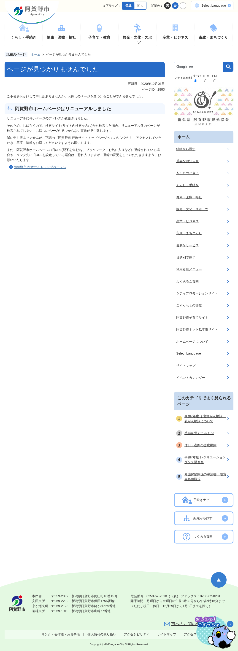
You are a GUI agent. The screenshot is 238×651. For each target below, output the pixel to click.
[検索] (199, 67)
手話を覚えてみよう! (199, 433)
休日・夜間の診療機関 (200, 445)
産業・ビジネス (175, 37)
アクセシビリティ (136, 634)
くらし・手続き (23, 37)
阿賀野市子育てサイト (192, 317)
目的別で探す (185, 257)
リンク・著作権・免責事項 (60, 634)
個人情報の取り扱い (101, 634)
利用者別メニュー (189, 269)
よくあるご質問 (187, 281)
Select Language (213, 5)
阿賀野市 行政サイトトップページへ (40, 167)
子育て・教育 (99, 37)
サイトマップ (185, 365)
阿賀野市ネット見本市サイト (197, 329)
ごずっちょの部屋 (189, 305)
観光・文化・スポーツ (137, 39)
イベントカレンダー (190, 377)
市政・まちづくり (213, 37)
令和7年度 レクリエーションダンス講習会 (205, 459)
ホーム (36, 54)
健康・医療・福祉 (61, 37)
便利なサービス (187, 245)
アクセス (190, 634)
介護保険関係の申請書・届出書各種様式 (205, 476)
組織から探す (185, 149)
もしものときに (187, 173)
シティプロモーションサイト (197, 293)
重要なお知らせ (187, 161)
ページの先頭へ (219, 580)
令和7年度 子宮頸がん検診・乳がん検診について (205, 418)
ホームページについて (192, 341)
